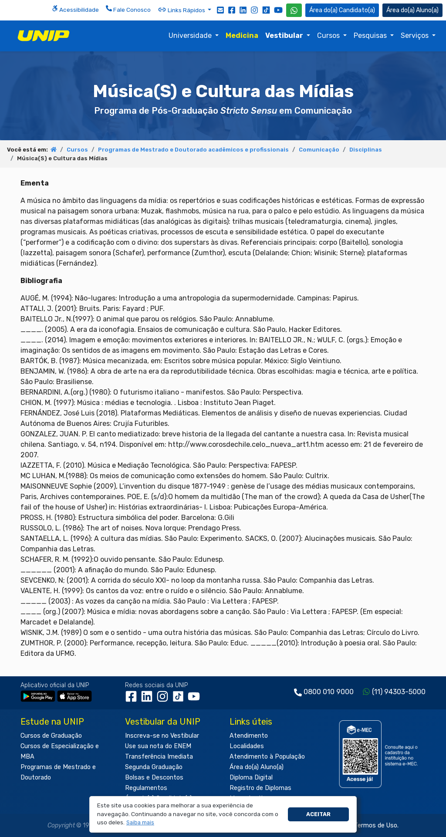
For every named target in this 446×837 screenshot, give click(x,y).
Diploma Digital (251, 777)
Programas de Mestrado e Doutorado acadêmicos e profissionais (193, 149)
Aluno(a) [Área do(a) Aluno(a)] (412, 10)
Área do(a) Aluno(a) (257, 767)
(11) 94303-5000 (399, 692)
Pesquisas (371, 35)
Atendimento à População (267, 756)
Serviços (415, 35)
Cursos (329, 35)
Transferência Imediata (159, 756)
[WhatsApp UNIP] (294, 10)
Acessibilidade (75, 9)
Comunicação (319, 149)
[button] (140, 822)
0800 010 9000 (329, 692)
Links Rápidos (182, 9)
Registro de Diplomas (260, 788)
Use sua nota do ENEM (158, 746)
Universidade (191, 35)
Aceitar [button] (318, 814)
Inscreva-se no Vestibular (162, 735)
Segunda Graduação (153, 767)
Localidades (247, 746)
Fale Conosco (128, 9)
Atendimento (249, 735)
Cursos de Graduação (51, 735)
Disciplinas (365, 149)
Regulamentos (146, 788)
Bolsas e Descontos (154, 777)
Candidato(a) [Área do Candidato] (342, 10)
